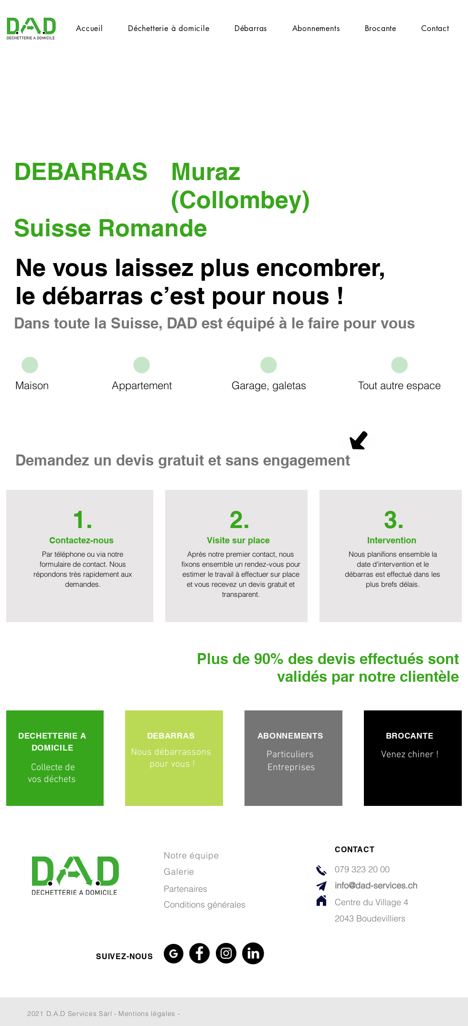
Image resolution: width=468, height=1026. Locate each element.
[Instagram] (226, 953)
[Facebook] (199, 953)
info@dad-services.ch (376, 885)
